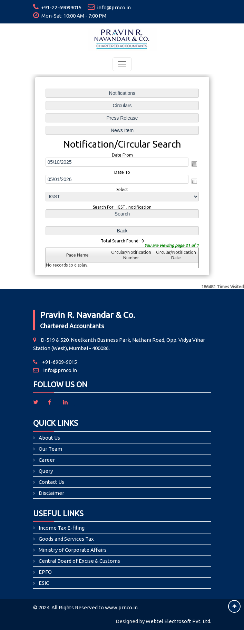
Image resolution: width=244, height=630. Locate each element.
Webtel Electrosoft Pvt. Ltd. (178, 621)
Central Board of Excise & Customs (79, 561)
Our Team (50, 449)
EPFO (45, 572)
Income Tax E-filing (62, 528)
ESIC (44, 583)
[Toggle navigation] (122, 64)
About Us (49, 438)
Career (47, 460)
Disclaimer (51, 493)
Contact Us (51, 482)
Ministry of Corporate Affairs (73, 550)
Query (46, 471)
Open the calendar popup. (193, 164)
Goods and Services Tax (66, 539)
